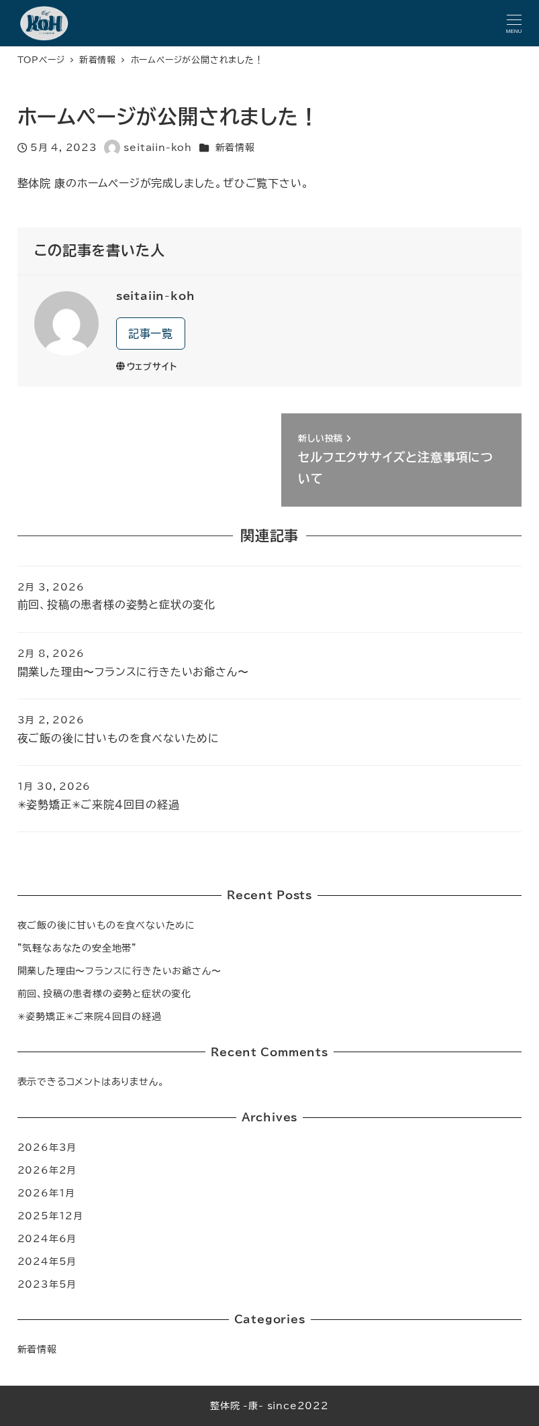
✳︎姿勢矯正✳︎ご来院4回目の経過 (89, 1016)
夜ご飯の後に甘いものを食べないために (106, 925)
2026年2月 (47, 1170)
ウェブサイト (146, 366)
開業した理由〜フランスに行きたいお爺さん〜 (119, 971)
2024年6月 (47, 1238)
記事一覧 (150, 333)
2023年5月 (47, 1284)
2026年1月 (46, 1193)
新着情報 (235, 147)
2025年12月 (50, 1216)
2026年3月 (47, 1147)
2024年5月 (47, 1261)
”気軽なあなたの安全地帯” (77, 948)
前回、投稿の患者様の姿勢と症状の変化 (104, 993)
